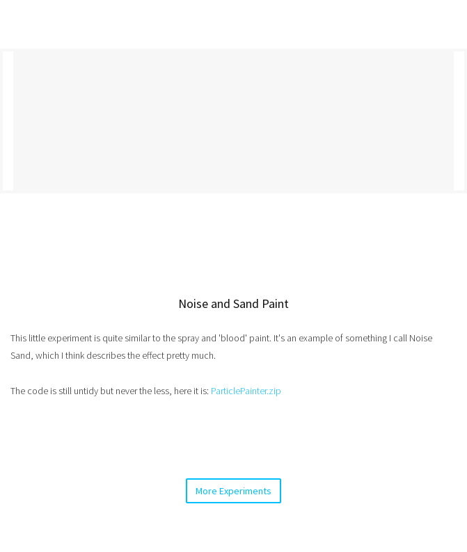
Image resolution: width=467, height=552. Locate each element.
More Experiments (233, 491)
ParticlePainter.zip (246, 390)
